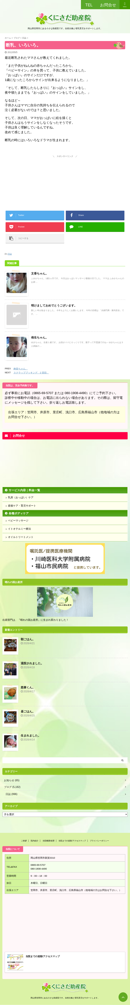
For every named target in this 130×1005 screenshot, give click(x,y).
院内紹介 (34, 841)
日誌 (10, 254)
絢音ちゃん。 (21, 368)
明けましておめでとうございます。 (54, 305)
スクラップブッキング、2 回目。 (31, 372)
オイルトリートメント (20, 537)
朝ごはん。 (28, 639)
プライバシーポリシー (99, 841)
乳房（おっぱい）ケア (20, 497)
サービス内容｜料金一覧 (24, 490)
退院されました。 (32, 663)
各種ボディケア (19, 513)
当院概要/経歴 (48, 841)
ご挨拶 (24, 841)
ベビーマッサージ (18, 520)
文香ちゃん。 (39, 273)
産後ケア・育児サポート (22, 505)
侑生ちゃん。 (39, 337)
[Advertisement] (65, 178)
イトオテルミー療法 (19, 528)
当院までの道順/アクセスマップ (72, 841)
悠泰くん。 (28, 687)
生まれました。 (31, 735)
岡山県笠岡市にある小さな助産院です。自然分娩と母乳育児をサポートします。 (65, 998)
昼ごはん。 (28, 711)
